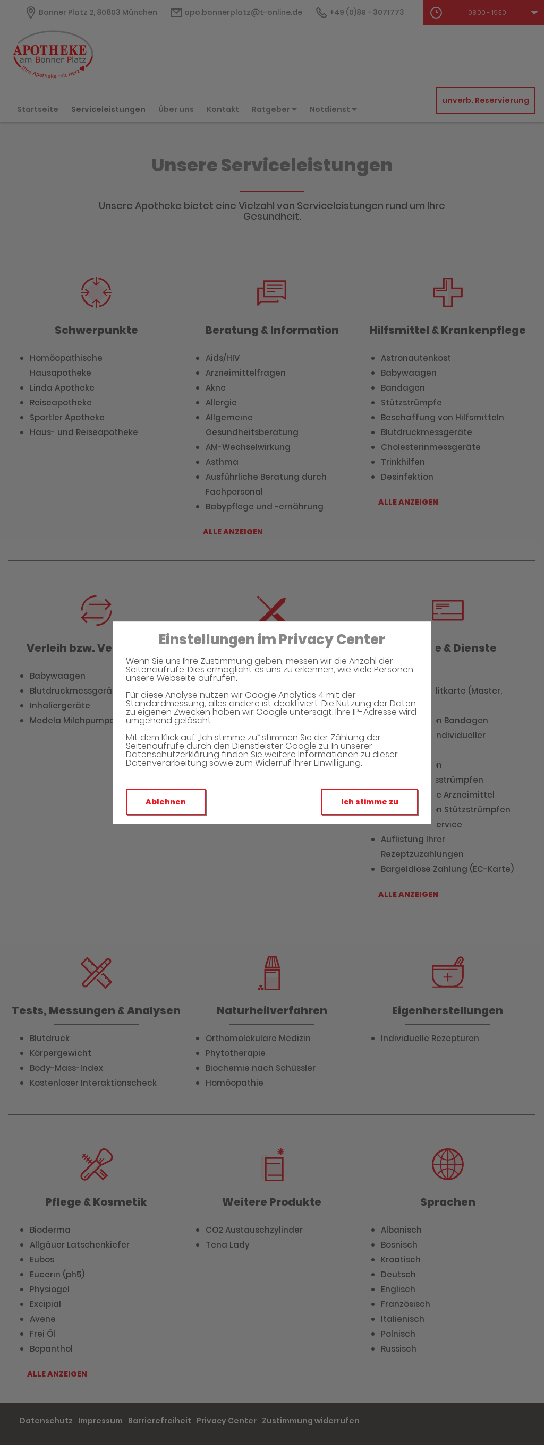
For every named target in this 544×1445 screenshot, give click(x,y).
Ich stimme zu (369, 802)
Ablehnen (166, 802)
